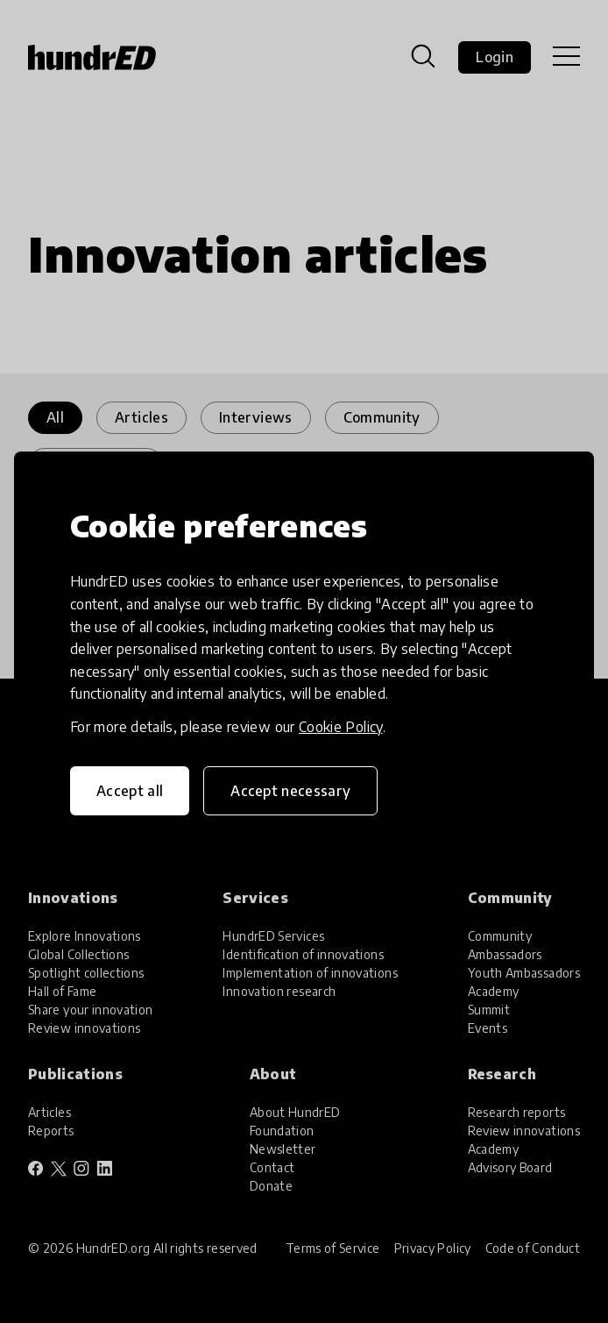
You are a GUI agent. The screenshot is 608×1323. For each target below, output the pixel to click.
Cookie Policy (341, 727)
